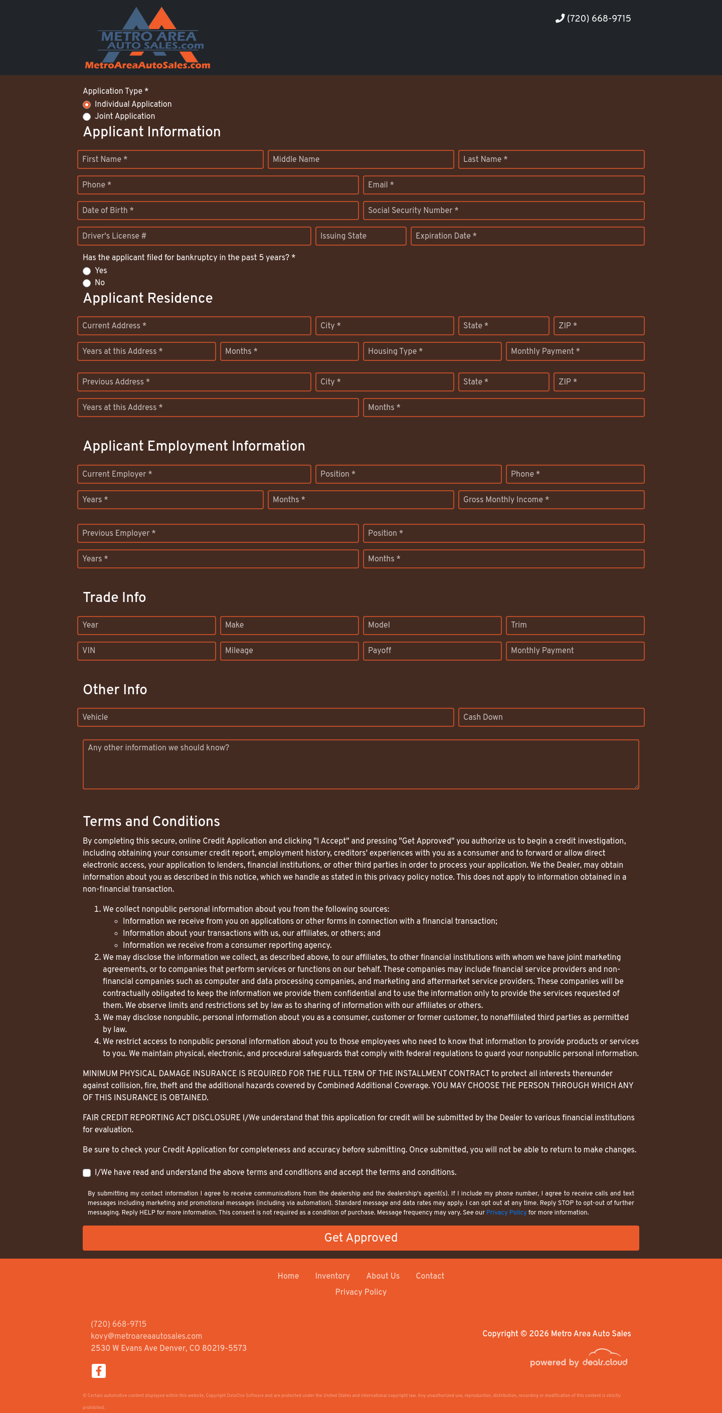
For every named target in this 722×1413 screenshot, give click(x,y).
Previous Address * (116, 382)
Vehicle (95, 718)
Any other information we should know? (158, 748)
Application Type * (115, 92)
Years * (95, 500)
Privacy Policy (506, 1213)
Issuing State (343, 237)
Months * (241, 352)
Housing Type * (395, 352)
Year (90, 626)
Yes (101, 271)
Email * (381, 185)
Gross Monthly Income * (506, 500)
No (100, 283)
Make (234, 626)
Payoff (379, 651)
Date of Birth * (108, 211)
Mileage (239, 651)
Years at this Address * (122, 352)
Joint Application (125, 117)
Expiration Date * (446, 237)
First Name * (104, 160)
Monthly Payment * (545, 352)
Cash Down (483, 718)
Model (379, 626)
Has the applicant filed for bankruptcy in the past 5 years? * (189, 258)
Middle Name (296, 160)
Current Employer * (117, 475)
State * (475, 326)
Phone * (96, 185)
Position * (337, 475)
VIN (88, 651)
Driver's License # (114, 237)
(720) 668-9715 (593, 19)
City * (330, 326)
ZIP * (568, 326)
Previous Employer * (119, 534)
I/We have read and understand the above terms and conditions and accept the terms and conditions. (276, 1173)
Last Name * (485, 160)
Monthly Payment (542, 651)
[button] (553, 56)
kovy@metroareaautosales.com (147, 1337)
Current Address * (114, 326)
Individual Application (133, 105)
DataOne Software (245, 1395)
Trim (519, 626)
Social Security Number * (413, 211)
